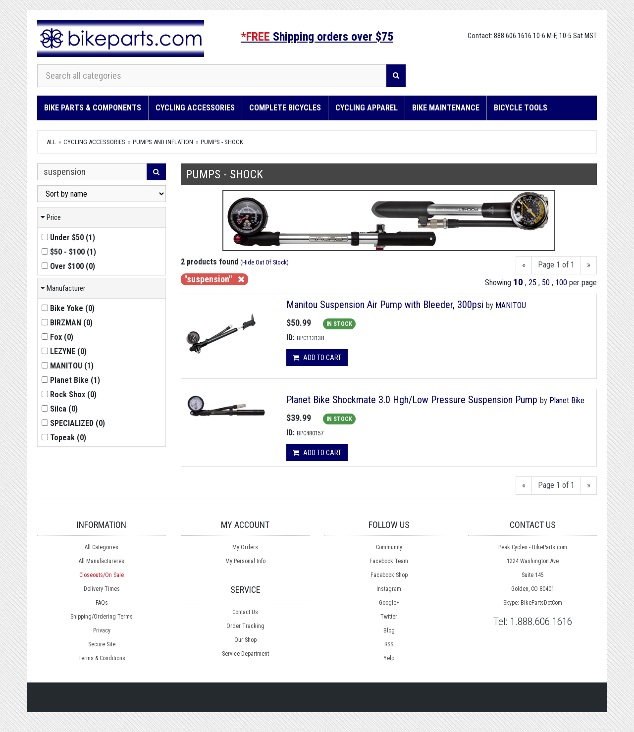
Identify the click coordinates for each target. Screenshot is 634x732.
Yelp (388, 658)
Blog (389, 630)
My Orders (245, 547)
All (51, 142)
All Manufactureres (101, 561)
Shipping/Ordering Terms (101, 616)
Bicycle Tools (520, 107)
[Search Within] (92, 171)
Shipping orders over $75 (317, 37)
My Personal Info (245, 561)
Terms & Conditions (101, 658)
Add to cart (317, 358)
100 (561, 282)
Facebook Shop (389, 575)
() (68, 237)
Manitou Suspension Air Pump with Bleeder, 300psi (384, 305)
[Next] (589, 265)
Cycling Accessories (195, 107)
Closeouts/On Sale (101, 575)
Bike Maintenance (445, 107)
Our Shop (245, 639)
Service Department (245, 653)
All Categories (101, 547)
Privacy (101, 630)
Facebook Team (389, 561)
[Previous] (524, 265)
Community (389, 547)
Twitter (388, 616)
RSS (388, 644)
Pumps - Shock (222, 142)
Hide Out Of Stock (264, 262)
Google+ (389, 602)
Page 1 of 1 (556, 264)
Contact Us (245, 612)
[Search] (396, 75)
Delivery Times (102, 588)
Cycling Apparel (366, 107)
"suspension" (214, 279)
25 (532, 282)
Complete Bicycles (285, 107)
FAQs (102, 602)
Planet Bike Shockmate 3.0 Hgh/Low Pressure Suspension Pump (411, 400)
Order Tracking (245, 626)
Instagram (388, 588)
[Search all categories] (212, 75)
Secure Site (101, 644)
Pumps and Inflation (163, 142)
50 (546, 282)
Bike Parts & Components (92, 107)
